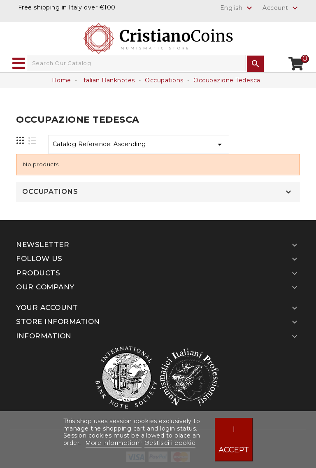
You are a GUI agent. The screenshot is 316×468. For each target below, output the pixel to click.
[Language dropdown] (237, 8)
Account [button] (281, 8)
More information (114, 443)
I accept (233, 439)
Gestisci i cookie (170, 443)
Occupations (50, 192)
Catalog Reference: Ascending (139, 144)
